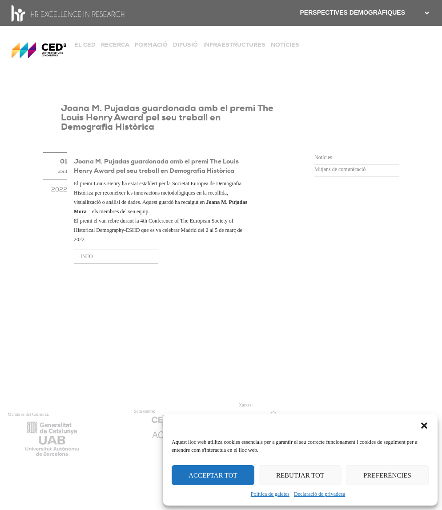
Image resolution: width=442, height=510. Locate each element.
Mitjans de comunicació (340, 169)
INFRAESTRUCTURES (234, 44)
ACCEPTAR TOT (213, 475)
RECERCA (115, 44)
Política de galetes (270, 494)
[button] (424, 424)
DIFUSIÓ (185, 44)
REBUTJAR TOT (300, 475)
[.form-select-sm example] (426, 13)
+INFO (85, 256)
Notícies (323, 157)
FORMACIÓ (151, 44)
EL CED (85, 44)
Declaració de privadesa (319, 494)
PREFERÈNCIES (387, 475)
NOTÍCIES (285, 44)
